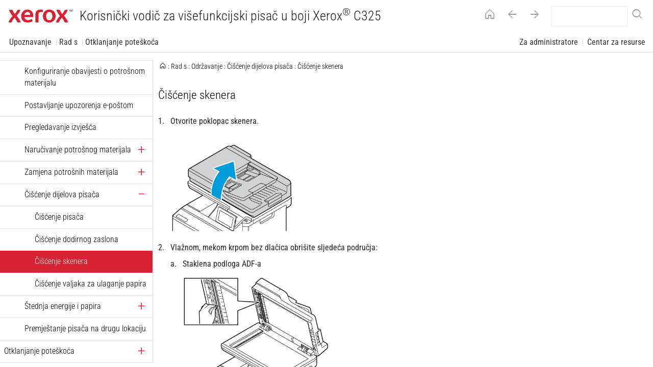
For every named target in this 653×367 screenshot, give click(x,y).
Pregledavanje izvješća (60, 127)
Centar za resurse (616, 42)
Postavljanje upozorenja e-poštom (78, 105)
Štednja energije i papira (62, 306)
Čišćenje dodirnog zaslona (76, 239)
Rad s (68, 42)
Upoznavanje (30, 42)
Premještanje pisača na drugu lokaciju (85, 328)
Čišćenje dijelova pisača (61, 194)
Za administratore (548, 42)
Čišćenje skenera (61, 261)
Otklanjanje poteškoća (122, 42)
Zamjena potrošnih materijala (71, 172)
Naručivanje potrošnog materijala (77, 149)
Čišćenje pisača (59, 217)
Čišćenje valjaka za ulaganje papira (90, 284)
